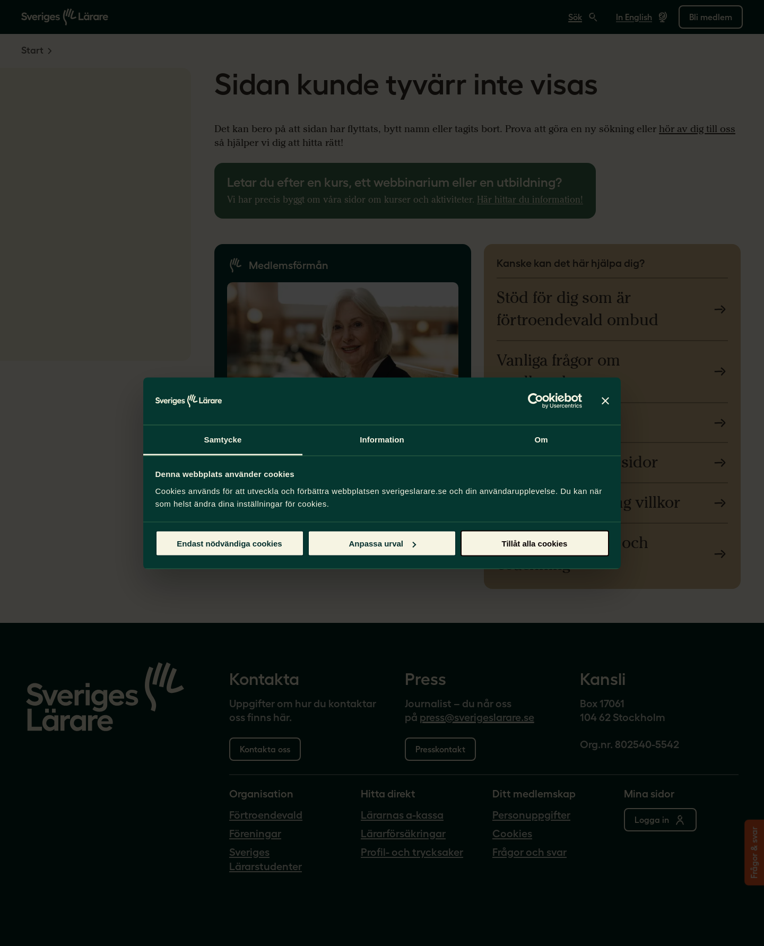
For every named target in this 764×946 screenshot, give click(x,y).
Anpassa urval (382, 543)
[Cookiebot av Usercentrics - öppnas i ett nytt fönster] (535, 401)
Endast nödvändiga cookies (229, 543)
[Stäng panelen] (605, 401)
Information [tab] (382, 439)
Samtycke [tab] (223, 439)
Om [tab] (541, 439)
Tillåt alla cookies (535, 543)
